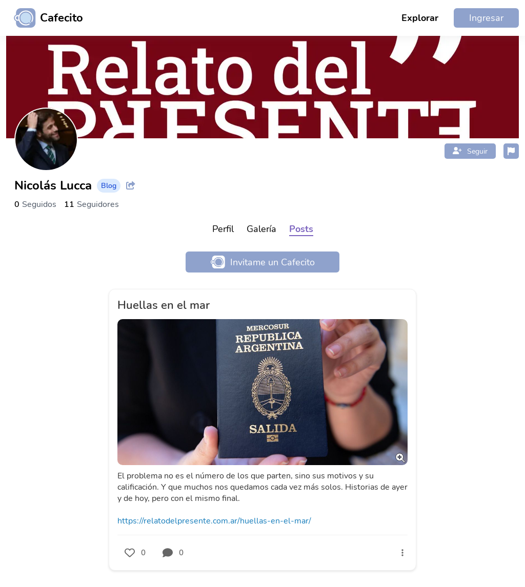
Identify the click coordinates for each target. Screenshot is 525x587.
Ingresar (486, 18)
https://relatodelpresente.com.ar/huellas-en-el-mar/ (214, 521)
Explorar (419, 18)
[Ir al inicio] (44, 18)
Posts (301, 229)
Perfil (223, 229)
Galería (261, 229)
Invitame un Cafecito (263, 262)
